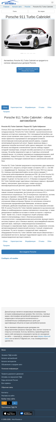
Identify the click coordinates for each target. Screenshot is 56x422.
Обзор (5, 107)
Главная (6, 7)
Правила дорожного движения (12, 374)
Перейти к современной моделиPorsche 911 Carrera (28, 70)
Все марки (41, 11)
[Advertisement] (28, 89)
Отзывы (41, 107)
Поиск (15, 11)
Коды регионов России (9, 380)
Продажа (6, 111)
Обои (49, 107)
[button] (5, 37)
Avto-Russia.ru (17, 419)
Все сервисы (6, 383)
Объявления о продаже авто (11, 364)
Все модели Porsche (28, 252)
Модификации (30, 107)
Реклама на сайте (7, 396)
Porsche (27, 7)
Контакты (4, 392)
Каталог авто (17, 7)
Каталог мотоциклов (8, 361)
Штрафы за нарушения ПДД (11, 377)
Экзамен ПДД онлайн (9, 355)
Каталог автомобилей (9, 358)
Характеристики (16, 107)
